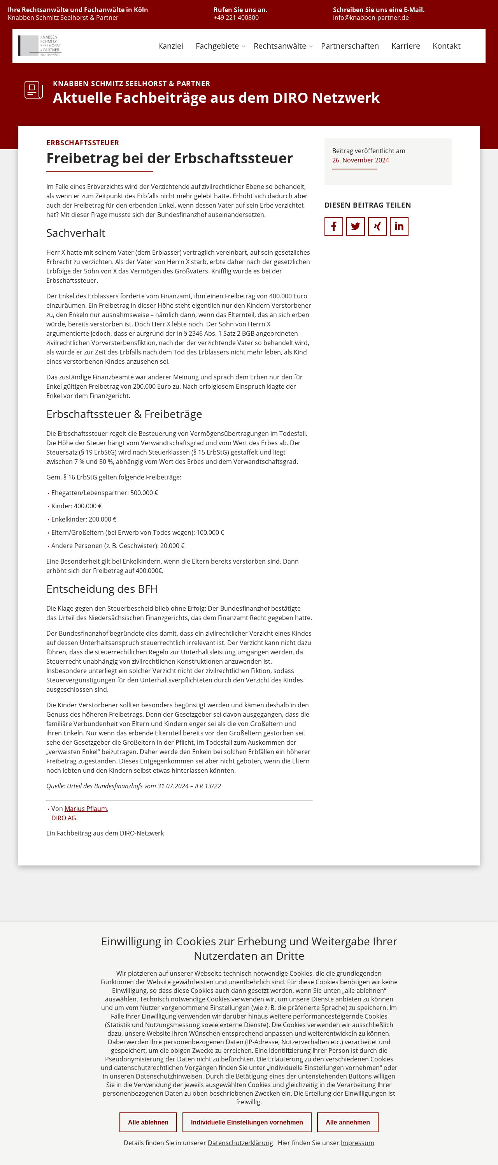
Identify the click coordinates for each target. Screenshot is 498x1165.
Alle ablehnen (148, 1122)
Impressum (357, 1143)
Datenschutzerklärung (240, 1143)
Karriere (405, 46)
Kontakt (447, 46)
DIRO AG (63, 818)
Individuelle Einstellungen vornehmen (247, 1122)
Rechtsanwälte (280, 46)
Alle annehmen (348, 1122)
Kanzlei (170, 46)
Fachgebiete (217, 46)
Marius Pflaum (86, 808)
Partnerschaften (350, 46)
